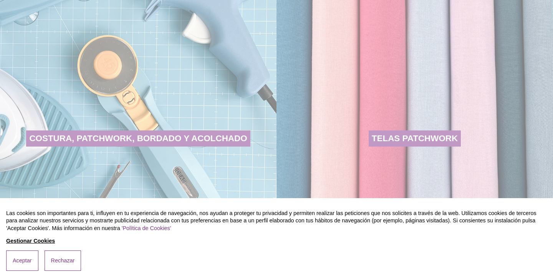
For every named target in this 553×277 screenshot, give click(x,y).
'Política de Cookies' (146, 228)
